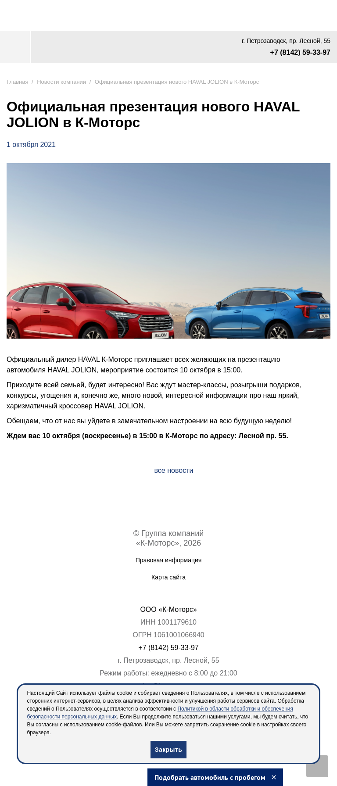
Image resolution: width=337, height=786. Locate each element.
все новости (174, 470)
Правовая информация (169, 560)
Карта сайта (168, 577)
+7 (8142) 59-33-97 (300, 52)
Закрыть (168, 749)
